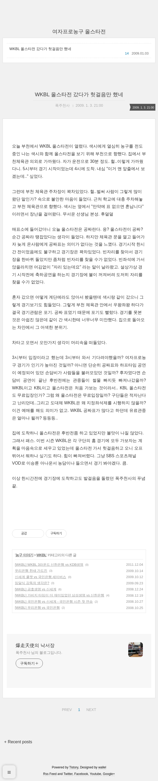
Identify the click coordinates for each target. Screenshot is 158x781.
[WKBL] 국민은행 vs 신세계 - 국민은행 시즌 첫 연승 (54, 602)
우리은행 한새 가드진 (31, 571)
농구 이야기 (24, 555)
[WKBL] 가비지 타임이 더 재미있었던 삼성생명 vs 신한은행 (59, 595)
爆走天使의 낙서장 (35, 645)
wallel (102, 767)
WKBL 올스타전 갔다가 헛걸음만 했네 (40, 49)
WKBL (41, 555)
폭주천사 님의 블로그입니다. (39, 652)
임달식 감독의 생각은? (32, 583)
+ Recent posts (18, 742)
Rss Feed (49, 774)
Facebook (81, 774)
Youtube (95, 774)
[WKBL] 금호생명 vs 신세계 (35, 589)
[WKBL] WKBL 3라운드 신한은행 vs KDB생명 (49, 565)
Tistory (73, 767)
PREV (66, 709)
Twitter (68, 774)
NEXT (90, 709)
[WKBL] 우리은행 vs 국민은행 (37, 608)
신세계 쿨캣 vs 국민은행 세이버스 (40, 577)
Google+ (109, 774)
